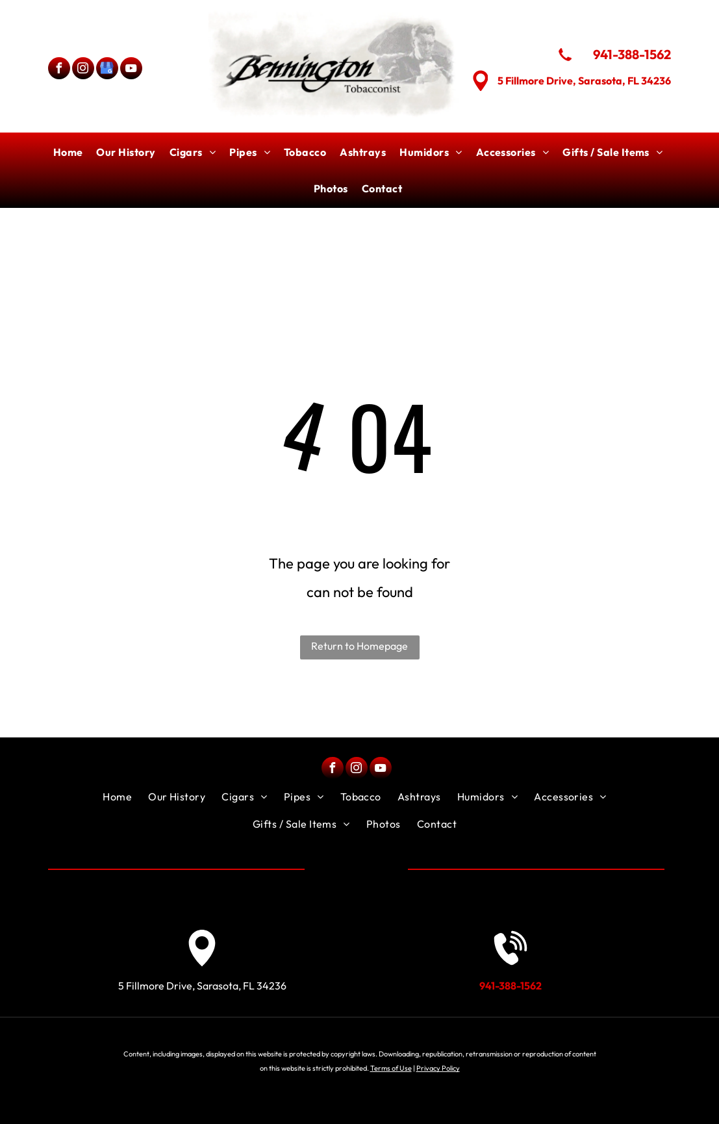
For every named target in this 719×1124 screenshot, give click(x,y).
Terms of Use (391, 1068)
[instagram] (83, 70)
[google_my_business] (107, 70)
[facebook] (59, 70)
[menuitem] (70, 152)
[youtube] (131, 70)
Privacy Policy (438, 1068)
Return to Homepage (359, 645)
